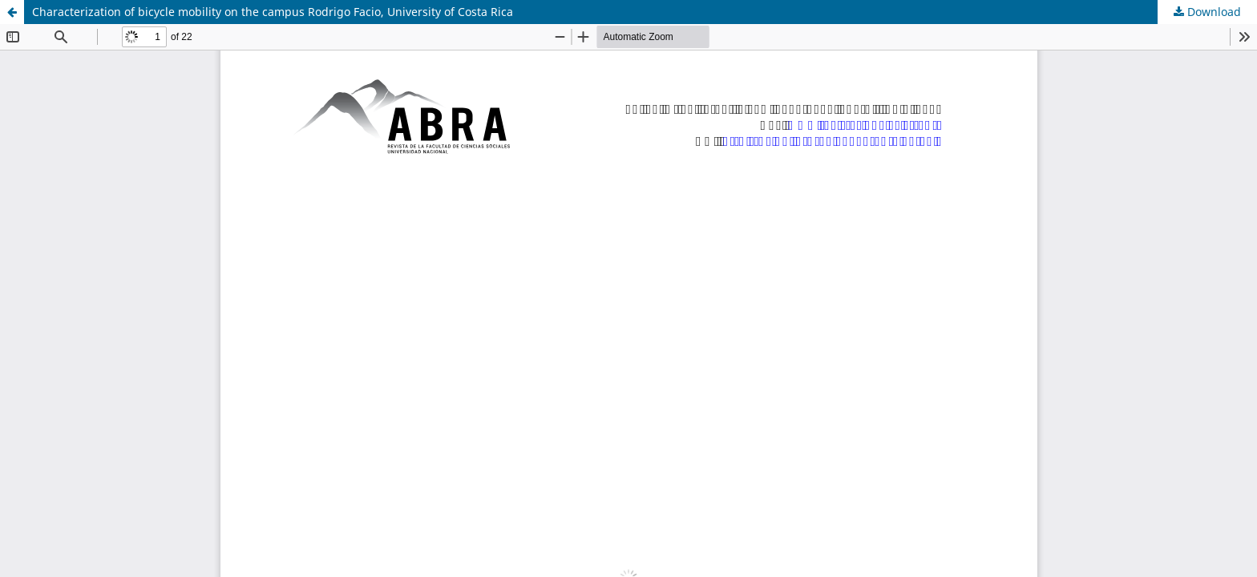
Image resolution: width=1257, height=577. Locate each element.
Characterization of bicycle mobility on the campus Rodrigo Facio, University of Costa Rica (272, 11)
